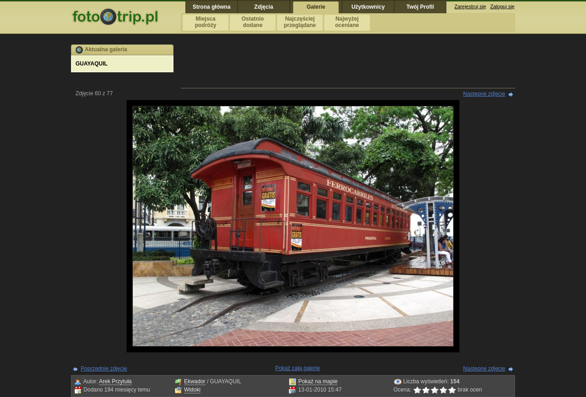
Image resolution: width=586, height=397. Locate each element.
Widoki (192, 389)
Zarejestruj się (470, 6)
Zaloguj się (502, 6)
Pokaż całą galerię (297, 368)
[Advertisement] (348, 65)
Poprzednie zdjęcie (104, 368)
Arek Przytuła (115, 381)
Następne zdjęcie (484, 94)
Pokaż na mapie (317, 381)
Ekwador (195, 381)
